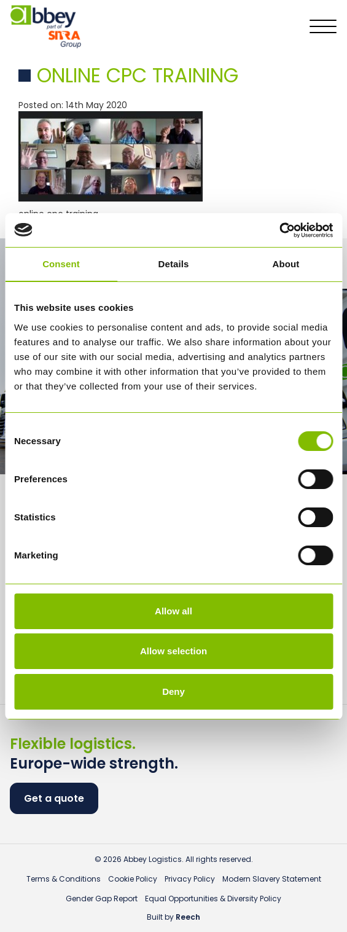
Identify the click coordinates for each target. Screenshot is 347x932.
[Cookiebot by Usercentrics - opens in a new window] (279, 230)
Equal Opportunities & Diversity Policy (213, 898)
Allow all (173, 611)
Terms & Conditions (63, 879)
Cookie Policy (132, 879)
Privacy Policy (190, 879)
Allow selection (173, 651)
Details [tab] (173, 264)
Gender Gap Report (102, 898)
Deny (173, 691)
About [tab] (286, 264)
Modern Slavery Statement (271, 879)
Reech (188, 917)
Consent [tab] (61, 264)
